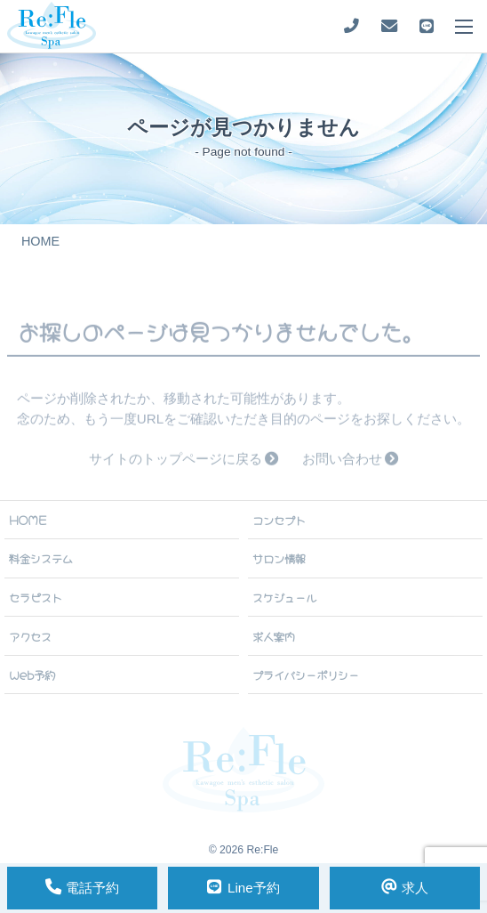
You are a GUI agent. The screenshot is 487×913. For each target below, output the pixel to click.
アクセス (30, 636)
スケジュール (284, 597)
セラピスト (35, 597)
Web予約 (32, 675)
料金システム (41, 558)
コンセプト (279, 520)
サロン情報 (279, 558)
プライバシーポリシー (305, 675)
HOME (28, 520)
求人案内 (273, 636)
